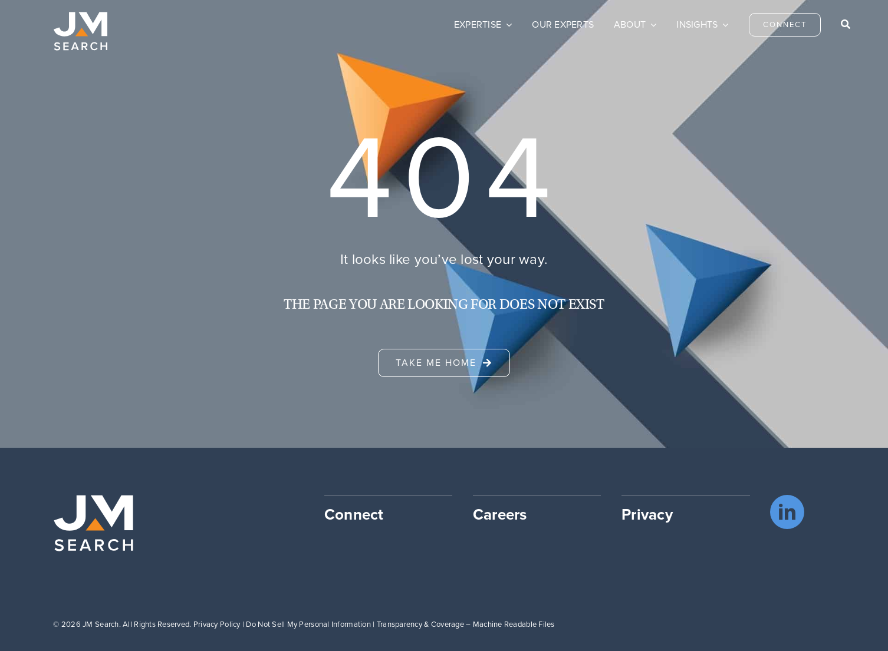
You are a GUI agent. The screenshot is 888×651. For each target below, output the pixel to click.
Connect (354, 514)
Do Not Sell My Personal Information (308, 624)
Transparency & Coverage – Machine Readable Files (466, 624)
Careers (500, 514)
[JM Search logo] (80, 17)
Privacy (647, 514)
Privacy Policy (217, 624)
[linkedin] (787, 512)
